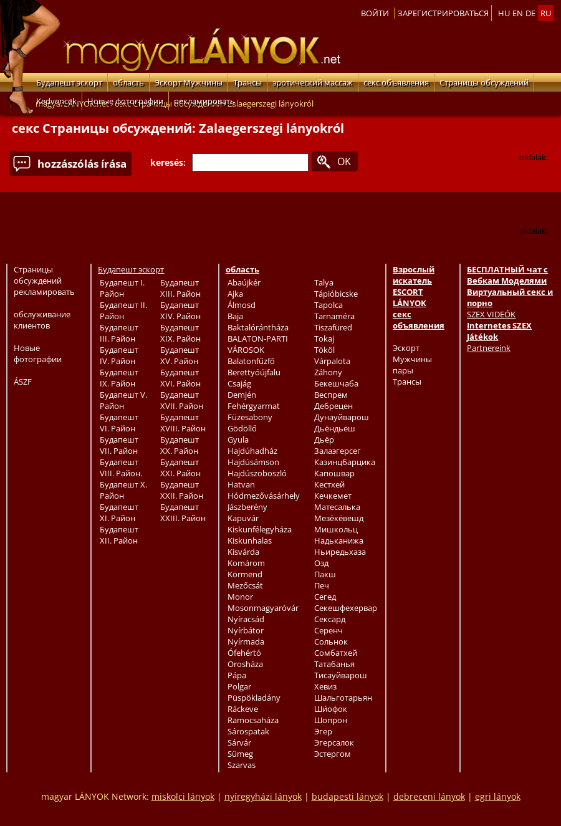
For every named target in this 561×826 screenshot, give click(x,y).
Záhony (328, 372)
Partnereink (489, 347)
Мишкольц (336, 529)
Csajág (239, 383)
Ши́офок (330, 708)
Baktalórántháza (258, 327)
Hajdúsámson (253, 462)
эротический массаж (312, 82)
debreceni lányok (429, 796)
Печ (321, 585)
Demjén (242, 394)
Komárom (246, 563)
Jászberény (247, 506)
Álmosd (242, 304)
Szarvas (242, 765)
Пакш (325, 574)
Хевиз (325, 686)
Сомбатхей (335, 652)
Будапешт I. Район (122, 288)
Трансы (247, 82)
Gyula (238, 439)
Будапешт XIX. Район (180, 333)
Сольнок (331, 641)
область (128, 82)
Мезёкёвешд (338, 518)
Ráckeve (243, 708)
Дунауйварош (341, 417)
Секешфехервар (345, 607)
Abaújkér (244, 282)
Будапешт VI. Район (119, 422)
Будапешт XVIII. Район (183, 422)
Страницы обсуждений (484, 82)
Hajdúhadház (252, 450)
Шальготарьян (343, 697)
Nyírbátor (246, 630)
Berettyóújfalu (254, 372)
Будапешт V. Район (123, 400)
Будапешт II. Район (123, 310)
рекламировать (204, 101)
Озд (321, 563)
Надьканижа (338, 540)
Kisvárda (243, 551)
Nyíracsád (246, 619)
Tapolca (328, 304)
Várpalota (332, 361)
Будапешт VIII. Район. (121, 467)
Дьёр (324, 439)
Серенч (328, 630)
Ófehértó (244, 652)
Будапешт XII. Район (119, 535)
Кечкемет (333, 495)
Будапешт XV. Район (179, 355)
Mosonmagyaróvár (263, 607)
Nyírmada (246, 641)
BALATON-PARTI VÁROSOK (258, 344)
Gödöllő (242, 428)
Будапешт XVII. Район (181, 400)
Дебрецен (333, 405)
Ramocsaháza (253, 720)
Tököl (324, 349)
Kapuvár (243, 518)
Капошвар (334, 473)
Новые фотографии (125, 101)
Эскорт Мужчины (189, 82)
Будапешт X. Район (123, 490)
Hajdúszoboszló (257, 473)
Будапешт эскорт (69, 82)
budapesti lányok (347, 796)
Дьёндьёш (334, 428)
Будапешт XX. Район (179, 445)
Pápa (237, 675)
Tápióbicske (336, 293)
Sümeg (240, 753)
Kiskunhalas (250, 540)
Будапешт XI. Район (119, 512)
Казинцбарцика (344, 462)
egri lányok (497, 796)
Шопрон (330, 720)
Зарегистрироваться (443, 13)
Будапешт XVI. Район (180, 378)
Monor (240, 596)
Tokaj (324, 338)
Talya (323, 282)
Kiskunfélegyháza (260, 529)
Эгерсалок (334, 742)
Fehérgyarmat (254, 405)
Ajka (235, 293)
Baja (235, 316)
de (530, 13)
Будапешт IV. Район (119, 355)
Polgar (239, 686)
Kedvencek (56, 101)
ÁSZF (23, 381)
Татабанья (334, 664)
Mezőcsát (245, 585)
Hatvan (241, 484)
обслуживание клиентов (42, 320)
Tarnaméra (334, 316)
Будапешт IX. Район (119, 378)
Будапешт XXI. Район (180, 467)
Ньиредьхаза (340, 551)
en (517, 13)
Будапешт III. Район (119, 333)
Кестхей (329, 484)
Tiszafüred (333, 327)
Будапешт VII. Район (119, 445)
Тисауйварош (340, 675)
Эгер (323, 731)
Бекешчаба (336, 383)
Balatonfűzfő (251, 361)
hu (504, 13)
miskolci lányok (182, 796)
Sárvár (239, 742)
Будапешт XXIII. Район (183, 512)
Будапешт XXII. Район (181, 490)
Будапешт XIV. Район (180, 310)
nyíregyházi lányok (263, 796)
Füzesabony (250, 417)
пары (403, 370)
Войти (375, 13)
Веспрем (331, 394)
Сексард (329, 619)
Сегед (325, 596)
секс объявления (396, 82)
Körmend (245, 574)
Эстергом (332, 753)
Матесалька (337, 506)
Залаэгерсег (337, 450)
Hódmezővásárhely (264, 495)
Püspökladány (254, 697)
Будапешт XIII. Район (180, 288)
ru (545, 13)
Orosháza (245, 664)
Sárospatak (248, 731)
